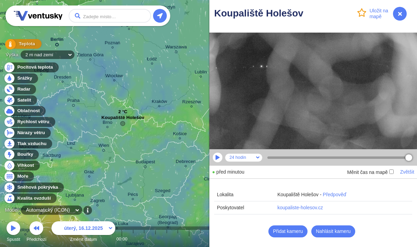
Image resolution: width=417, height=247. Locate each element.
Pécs (133, 195)
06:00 (189, 239)
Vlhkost (21, 165)
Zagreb (97, 201)
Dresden (62, 78)
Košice (180, 134)
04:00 (166, 239)
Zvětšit (407, 172)
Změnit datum (83, 232)
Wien (104, 146)
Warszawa (176, 48)
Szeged (163, 191)
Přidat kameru (288, 231)
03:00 (155, 239)
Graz (89, 172)
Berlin (56, 41)
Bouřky (21, 155)
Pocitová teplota (31, 67)
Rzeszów (191, 102)
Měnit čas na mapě (370, 172)
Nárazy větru (27, 133)
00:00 (121, 239)
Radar (20, 89)
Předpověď (335, 194)
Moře (18, 176)
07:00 (200, 239)
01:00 (133, 239)
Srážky (20, 78)
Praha (73, 101)
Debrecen (186, 162)
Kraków (159, 102)
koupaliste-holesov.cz (300, 207)
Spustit (13, 232)
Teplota (21, 44)
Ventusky (37, 15)
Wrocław (114, 76)
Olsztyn (167, 8)
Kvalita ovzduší (30, 198)
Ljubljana (75, 196)
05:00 (177, 239)
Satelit (20, 100)
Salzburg (52, 156)
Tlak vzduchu (28, 144)
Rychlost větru (29, 122)
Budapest (145, 163)
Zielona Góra (90, 55)
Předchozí (37, 232)
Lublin (201, 73)
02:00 (144, 239)
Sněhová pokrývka (33, 187)
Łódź (152, 59)
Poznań (112, 43)
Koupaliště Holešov (123, 119)
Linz (71, 144)
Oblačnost (24, 111)
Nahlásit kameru (333, 231)
